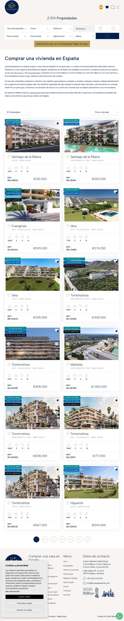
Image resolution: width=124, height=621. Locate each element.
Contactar (67, 591)
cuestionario (34, 92)
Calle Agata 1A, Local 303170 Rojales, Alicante (93, 572)
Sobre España (68, 582)
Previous (8, 136)
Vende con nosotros (71, 570)
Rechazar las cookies (24, 610)
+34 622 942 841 (94, 578)
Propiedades (68, 566)
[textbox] (17, 28)
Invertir (66, 586)
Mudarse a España (70, 578)
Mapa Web (61, 616)
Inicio (65, 561)
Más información (13, 591)
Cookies (52, 616)
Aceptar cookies (24, 597)
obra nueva (18, 73)
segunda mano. (34, 73)
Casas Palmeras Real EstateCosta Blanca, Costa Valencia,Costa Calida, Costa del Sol (97, 564)
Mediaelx (115, 616)
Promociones (68, 574)
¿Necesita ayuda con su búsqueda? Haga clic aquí (62, 44)
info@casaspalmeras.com (98, 583)
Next (57, 136)
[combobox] (17, 28)
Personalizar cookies (24, 603)
